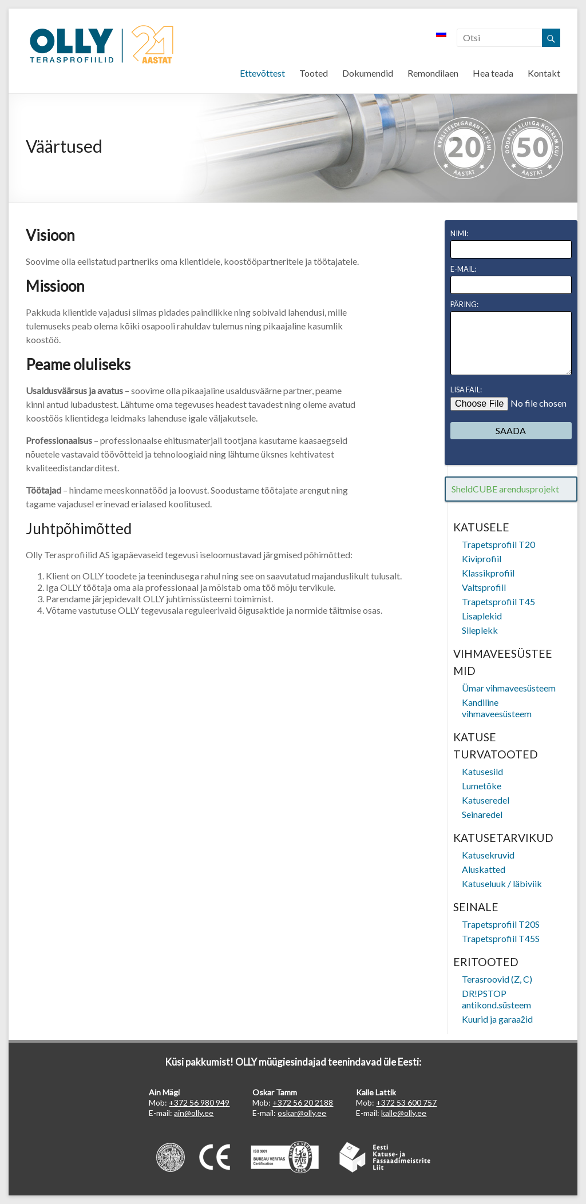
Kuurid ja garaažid (497, 1019)
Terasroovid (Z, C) (497, 978)
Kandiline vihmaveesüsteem (497, 708)
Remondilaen (432, 72)
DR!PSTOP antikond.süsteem (496, 999)
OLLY (101, 45)
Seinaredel (482, 814)
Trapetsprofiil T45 (498, 601)
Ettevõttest (262, 72)
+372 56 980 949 (199, 1102)
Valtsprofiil (484, 587)
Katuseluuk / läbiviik (502, 883)
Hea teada (493, 72)
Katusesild (482, 771)
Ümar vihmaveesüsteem (509, 687)
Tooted (313, 72)
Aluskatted (483, 869)
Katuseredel (485, 799)
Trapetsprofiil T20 (498, 544)
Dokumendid (367, 72)
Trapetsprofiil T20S (501, 924)
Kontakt (544, 72)
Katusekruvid (488, 854)
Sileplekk (480, 630)
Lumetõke (481, 785)
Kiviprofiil (481, 558)
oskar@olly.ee (302, 1113)
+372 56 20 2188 (302, 1102)
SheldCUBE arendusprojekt (505, 488)
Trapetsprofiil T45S (501, 938)
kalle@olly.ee (403, 1113)
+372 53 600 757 (406, 1102)
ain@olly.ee (193, 1113)
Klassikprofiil (488, 572)
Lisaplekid (482, 615)
